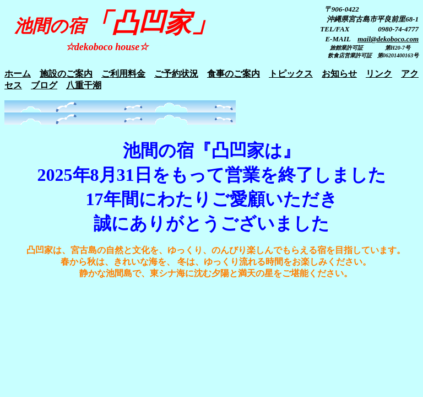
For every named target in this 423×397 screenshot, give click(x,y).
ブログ (44, 85)
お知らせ (339, 73)
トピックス (291, 73)
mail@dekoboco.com (388, 39)
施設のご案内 (66, 73)
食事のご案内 (233, 73)
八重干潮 (83, 85)
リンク (379, 73)
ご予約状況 (176, 73)
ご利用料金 (123, 73)
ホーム (17, 73)
